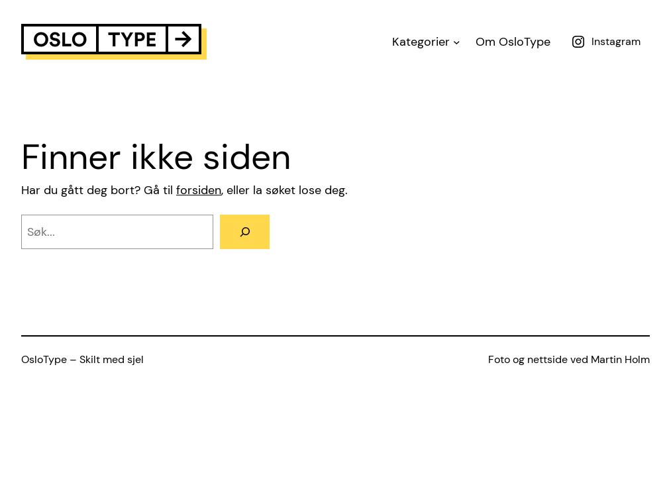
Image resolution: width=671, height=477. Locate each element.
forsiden (198, 190)
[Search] (245, 231)
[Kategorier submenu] (456, 42)
